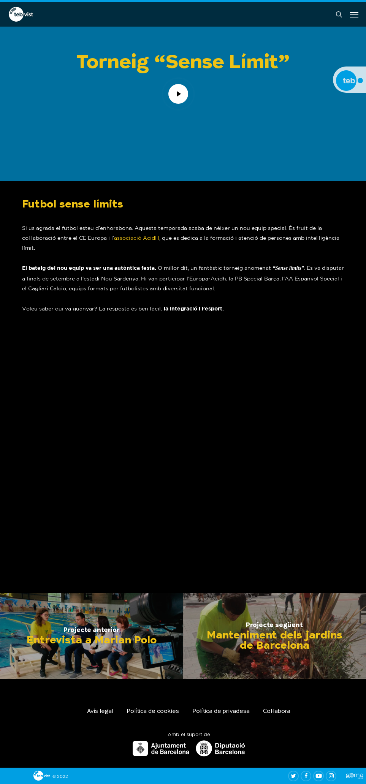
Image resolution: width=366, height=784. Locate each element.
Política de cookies (153, 711)
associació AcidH (136, 238)
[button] (354, 14)
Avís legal (100, 711)
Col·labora (276, 711)
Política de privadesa (221, 711)
